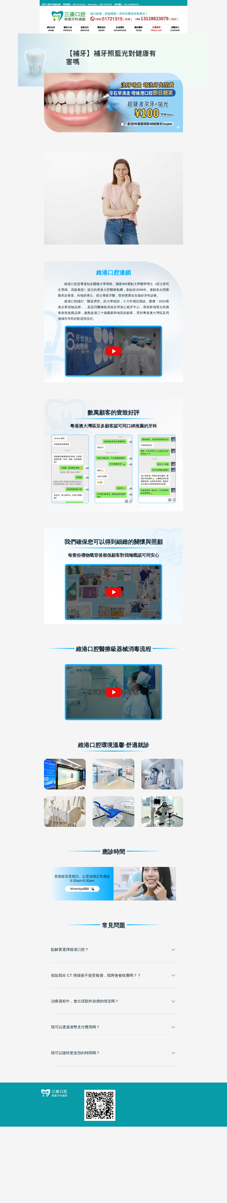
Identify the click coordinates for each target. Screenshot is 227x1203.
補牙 (127, 139)
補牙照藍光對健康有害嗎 (61, 254)
